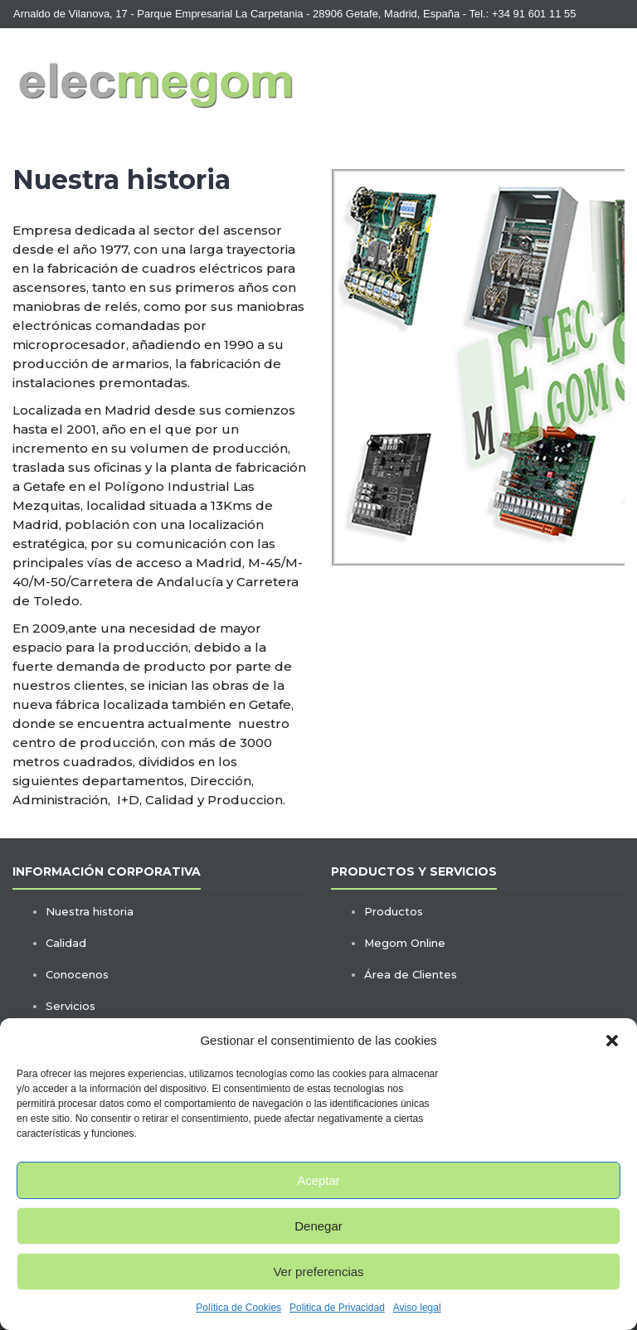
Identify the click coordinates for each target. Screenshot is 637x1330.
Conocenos (77, 974)
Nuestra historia (90, 911)
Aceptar (318, 1180)
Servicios (70, 1005)
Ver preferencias (318, 1271)
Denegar (318, 1226)
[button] (612, 1040)
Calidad (66, 942)
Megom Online (404, 942)
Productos (393, 911)
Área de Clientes (410, 974)
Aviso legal (417, 1307)
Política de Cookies (238, 1307)
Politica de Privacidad (337, 1307)
